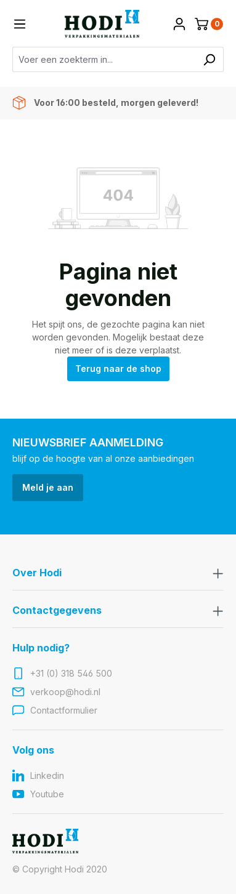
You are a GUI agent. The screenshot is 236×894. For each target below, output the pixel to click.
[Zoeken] (209, 59)
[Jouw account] (179, 24)
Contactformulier (63, 710)
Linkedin (47, 775)
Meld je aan (47, 487)
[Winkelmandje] (209, 24)
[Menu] (19, 24)
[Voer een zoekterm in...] (103, 59)
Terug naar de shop (118, 368)
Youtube (47, 794)
